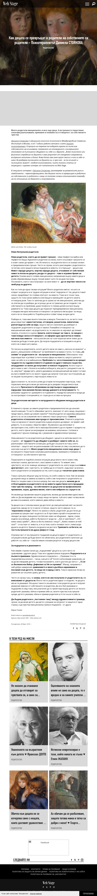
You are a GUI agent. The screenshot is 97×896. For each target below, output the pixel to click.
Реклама (25, 869)
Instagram (84, 628)
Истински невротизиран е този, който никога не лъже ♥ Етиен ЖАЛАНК (68, 754)
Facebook (73, 628)
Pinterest (50, 887)
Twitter (77, 628)
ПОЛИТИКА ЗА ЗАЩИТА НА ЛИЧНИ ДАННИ (29, 871)
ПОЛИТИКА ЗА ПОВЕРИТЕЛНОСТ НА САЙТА (67, 871)
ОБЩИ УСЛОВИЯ (69, 869)
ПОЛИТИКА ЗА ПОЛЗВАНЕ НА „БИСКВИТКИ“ (48, 874)
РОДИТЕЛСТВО (48, 48)
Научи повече (36, 893)
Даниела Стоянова (19, 141)
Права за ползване (51, 869)
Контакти (35, 869)
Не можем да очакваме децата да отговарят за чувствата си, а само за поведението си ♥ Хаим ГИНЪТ (24, 695)
